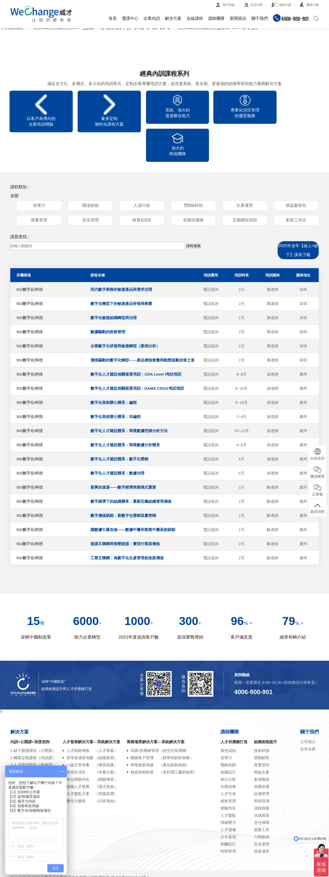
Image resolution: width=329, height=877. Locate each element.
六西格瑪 (261, 808)
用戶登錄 (228, 5)
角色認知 (228, 721)
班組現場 (261, 772)
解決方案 (173, 18)
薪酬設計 (228, 815)
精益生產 (261, 743)
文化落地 (228, 808)
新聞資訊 (238, 18)
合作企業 (308, 720)
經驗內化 (228, 779)
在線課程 (195, 18)
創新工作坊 (296, 191)
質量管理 (39, 191)
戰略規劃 (228, 736)
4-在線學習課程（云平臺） (33, 743)
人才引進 (228, 764)
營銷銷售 (261, 728)
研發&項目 (142, 191)
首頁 (112, 18)
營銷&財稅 (193, 176)
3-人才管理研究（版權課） (33, 736)
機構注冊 (312, 5)
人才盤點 (228, 786)
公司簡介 (308, 713)
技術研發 (261, 721)
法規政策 (261, 786)
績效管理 (228, 772)
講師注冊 (285, 5)
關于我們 (259, 18)
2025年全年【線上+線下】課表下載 (298, 221)
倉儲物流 (261, 750)
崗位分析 (228, 750)
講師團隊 (216, 18)
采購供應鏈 (193, 191)
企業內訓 (151, 18)
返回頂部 (317, 508)
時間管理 (228, 822)
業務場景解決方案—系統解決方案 (156, 713)
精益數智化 (296, 176)
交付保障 (261, 793)
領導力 (39, 176)
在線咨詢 (317, 454)
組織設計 (228, 743)
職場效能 (90, 176)
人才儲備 (228, 800)
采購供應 (261, 757)
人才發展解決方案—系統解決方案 (91, 713)
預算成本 (261, 822)
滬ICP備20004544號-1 (130, 848)
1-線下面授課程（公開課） (33, 721)
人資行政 (142, 176)
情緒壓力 (228, 793)
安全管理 (90, 191)
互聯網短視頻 (244, 191)
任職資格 (228, 757)
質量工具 (261, 800)
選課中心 (130, 18)
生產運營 (244, 176)
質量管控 (261, 736)
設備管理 (261, 764)
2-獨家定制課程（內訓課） (33, 728)
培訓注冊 (256, 5)
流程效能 (261, 779)
